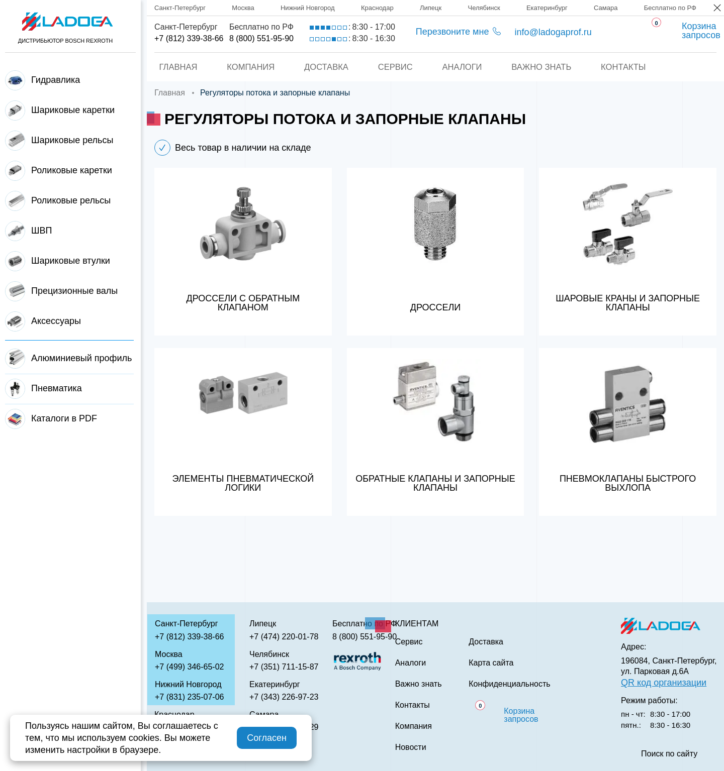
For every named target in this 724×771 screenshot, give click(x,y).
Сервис (395, 67)
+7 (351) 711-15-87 (283, 667)
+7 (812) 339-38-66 (188, 38)
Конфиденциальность (509, 684)
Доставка (324, 67)
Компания (248, 67)
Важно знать (543, 67)
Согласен (267, 738)
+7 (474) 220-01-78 (283, 636)
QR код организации (663, 683)
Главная (174, 67)
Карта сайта (491, 663)
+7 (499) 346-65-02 (189, 667)
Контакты (627, 67)
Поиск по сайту (669, 754)
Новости (410, 747)
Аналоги (462, 67)
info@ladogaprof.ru (552, 32)
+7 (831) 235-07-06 (189, 697)
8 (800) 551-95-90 (261, 38)
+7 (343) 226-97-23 (283, 697)
